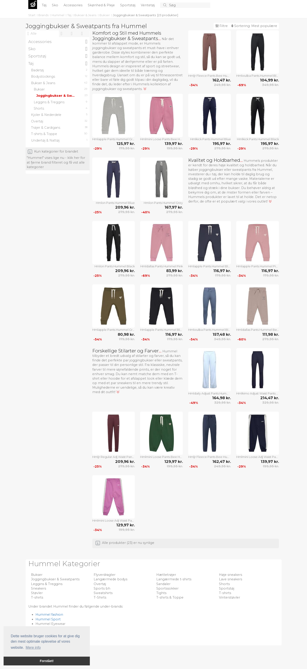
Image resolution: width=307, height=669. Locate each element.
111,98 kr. (270, 334)
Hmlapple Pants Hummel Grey (113, 139)
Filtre (221, 26)
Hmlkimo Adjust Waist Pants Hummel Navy (257, 393)
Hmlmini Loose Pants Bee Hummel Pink (161, 139)
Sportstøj (128, 5)
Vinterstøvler (229, 597)
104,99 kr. (269, 80)
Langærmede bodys (110, 579)
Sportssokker (167, 588)
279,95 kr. (222, 148)
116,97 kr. (222, 270)
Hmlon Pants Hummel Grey (163, 203)
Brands (43, 15)
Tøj (44, 5)
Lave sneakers (230, 579)
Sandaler (163, 584)
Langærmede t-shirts (173, 579)
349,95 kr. (270, 85)
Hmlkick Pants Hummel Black (258, 139)
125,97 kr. (126, 143)
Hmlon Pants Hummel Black (115, 266)
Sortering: (254, 26)
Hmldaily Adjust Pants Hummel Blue (209, 393)
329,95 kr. (222, 402)
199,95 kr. (175, 148)
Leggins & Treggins (46, 584)
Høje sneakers (230, 575)
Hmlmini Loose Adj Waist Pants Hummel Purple (113, 520)
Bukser (104, 15)
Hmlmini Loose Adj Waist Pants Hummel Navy (257, 457)
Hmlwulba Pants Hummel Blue (209, 329)
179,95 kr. (127, 148)
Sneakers (38, 588)
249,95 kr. (222, 85)
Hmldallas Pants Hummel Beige (257, 329)
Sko (55, 5)
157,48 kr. (222, 334)
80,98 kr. (126, 334)
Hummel (58, 15)
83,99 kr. (174, 270)
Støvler (37, 593)
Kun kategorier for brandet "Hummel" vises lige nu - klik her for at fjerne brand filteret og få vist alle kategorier (56, 159)
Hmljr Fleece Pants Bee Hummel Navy (209, 457)
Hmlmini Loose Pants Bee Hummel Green (161, 457)
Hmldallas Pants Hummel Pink (161, 266)
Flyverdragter (104, 575)
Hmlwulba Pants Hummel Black (257, 75)
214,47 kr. (269, 398)
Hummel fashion (49, 615)
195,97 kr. (222, 143)
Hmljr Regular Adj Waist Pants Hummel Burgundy (113, 457)
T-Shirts (100, 597)
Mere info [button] (33, 647)
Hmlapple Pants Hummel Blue (209, 266)
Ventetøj (148, 5)
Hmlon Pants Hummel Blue (115, 203)
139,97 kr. (174, 143)
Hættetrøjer (166, 575)
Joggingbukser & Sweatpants (134, 15)
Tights (161, 593)
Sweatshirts (103, 593)
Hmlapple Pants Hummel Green (113, 329)
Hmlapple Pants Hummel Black (161, 329)
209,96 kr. (125, 207)
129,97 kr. (173, 461)
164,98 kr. (221, 398)
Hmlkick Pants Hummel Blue (210, 139)
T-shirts (225, 593)
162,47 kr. (221, 80)
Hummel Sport (48, 619)
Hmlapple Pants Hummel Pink (257, 266)
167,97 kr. (174, 207)
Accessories (73, 5)
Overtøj (100, 584)
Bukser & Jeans (85, 15)
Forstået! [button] (47, 661)
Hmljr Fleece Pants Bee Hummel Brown (209, 75)
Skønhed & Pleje (102, 5)
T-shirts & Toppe (169, 597)
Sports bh (102, 588)
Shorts (224, 584)
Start (32, 15)
